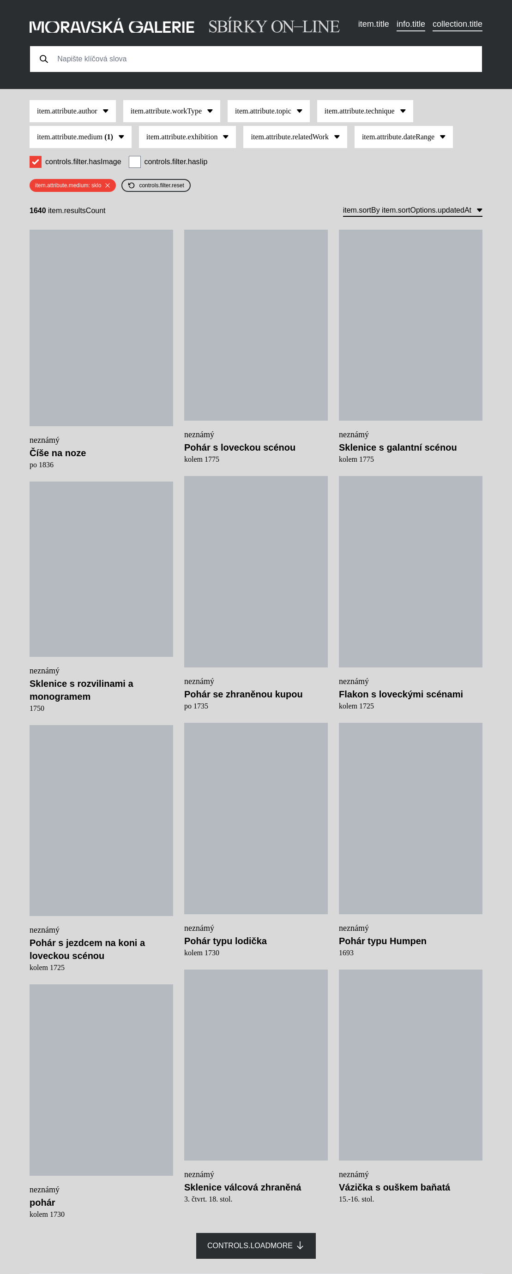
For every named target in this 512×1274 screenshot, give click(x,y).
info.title (411, 24)
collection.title (457, 24)
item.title (373, 24)
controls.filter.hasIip (176, 162)
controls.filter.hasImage (83, 162)
